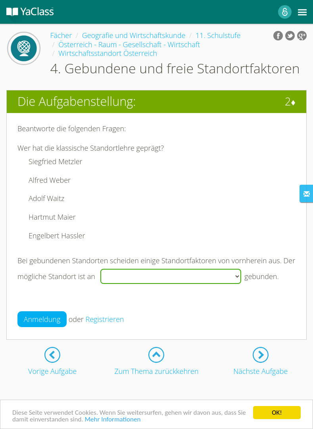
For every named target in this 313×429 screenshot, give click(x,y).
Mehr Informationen (112, 419)
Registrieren (105, 319)
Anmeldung (42, 319)
